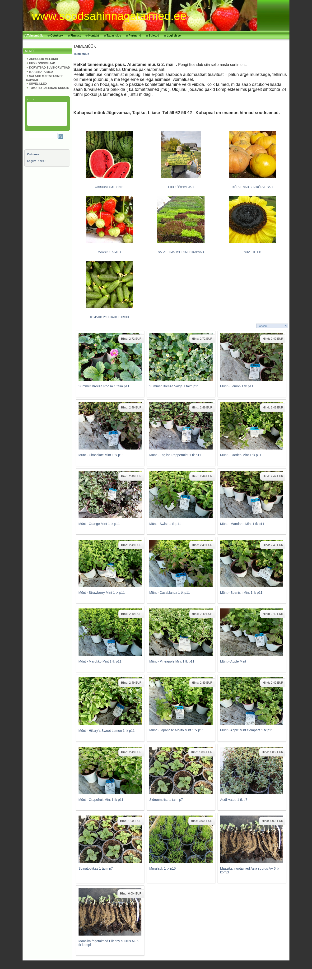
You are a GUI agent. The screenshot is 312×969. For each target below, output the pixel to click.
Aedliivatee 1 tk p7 (233, 800)
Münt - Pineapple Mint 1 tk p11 (171, 661)
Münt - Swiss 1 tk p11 (165, 524)
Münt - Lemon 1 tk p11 (236, 386)
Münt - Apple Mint (233, 661)
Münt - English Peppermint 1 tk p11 (175, 455)
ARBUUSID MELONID (43, 59)
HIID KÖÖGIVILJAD (42, 63)
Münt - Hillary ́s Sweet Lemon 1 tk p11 (107, 731)
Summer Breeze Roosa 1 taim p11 (104, 386)
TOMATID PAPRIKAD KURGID (49, 88)
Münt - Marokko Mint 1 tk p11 (100, 661)
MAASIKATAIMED (41, 72)
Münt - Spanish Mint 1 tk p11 (241, 592)
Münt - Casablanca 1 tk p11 (169, 592)
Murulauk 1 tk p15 (162, 868)
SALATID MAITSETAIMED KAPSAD (181, 252)
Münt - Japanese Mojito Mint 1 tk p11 (176, 730)
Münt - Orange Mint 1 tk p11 (99, 524)
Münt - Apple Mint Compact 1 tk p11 (246, 730)
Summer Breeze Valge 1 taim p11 (174, 386)
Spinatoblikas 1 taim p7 (96, 868)
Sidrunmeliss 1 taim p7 (166, 800)
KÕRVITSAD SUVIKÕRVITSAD (49, 67)
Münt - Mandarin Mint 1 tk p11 (242, 524)
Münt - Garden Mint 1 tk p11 (240, 455)
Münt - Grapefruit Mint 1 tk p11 (101, 800)
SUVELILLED (38, 83)
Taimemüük (81, 54)
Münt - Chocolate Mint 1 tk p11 (101, 455)
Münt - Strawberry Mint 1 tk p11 (102, 592)
